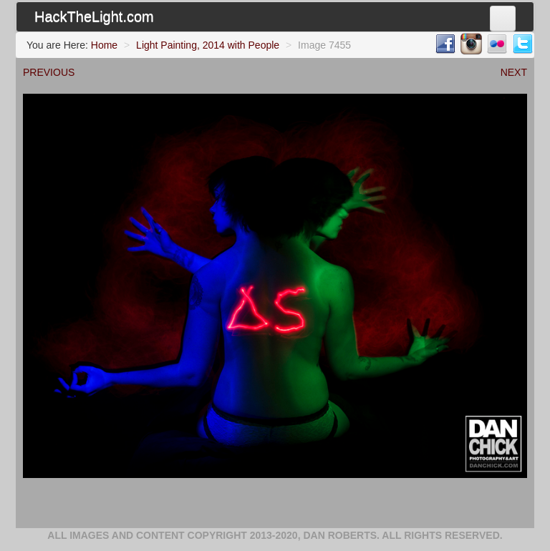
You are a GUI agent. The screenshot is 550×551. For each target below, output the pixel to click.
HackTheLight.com (94, 16)
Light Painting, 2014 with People (207, 45)
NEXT (514, 72)
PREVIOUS (48, 72)
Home (104, 45)
